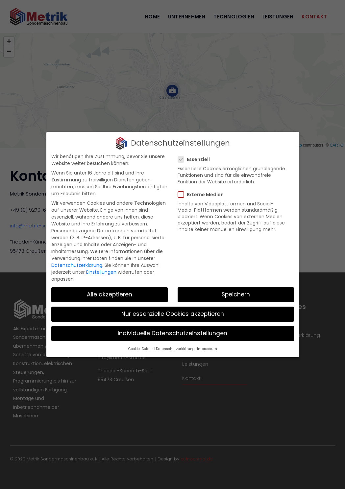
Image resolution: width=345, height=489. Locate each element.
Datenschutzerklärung (76, 265)
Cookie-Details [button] (141, 348)
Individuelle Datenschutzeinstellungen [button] (172, 333)
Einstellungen (101, 272)
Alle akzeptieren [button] (109, 294)
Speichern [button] (236, 294)
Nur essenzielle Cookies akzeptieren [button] (172, 314)
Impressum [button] (207, 348)
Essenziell (196, 159)
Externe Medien (203, 194)
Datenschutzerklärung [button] (175, 348)
